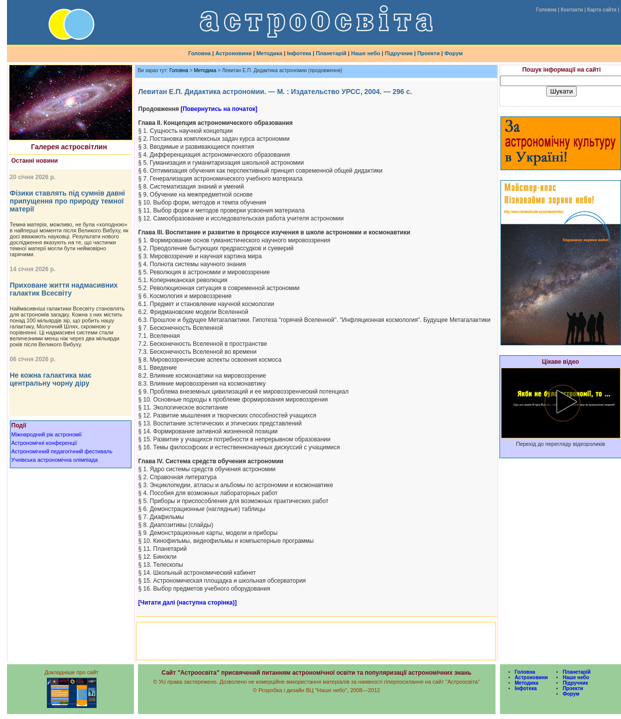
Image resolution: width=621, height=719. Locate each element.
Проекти (428, 53)
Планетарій (331, 53)
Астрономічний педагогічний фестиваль (62, 451)
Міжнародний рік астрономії (46, 434)
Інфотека (299, 53)
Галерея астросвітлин (69, 147)
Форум (453, 53)
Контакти (572, 9)
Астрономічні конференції (44, 443)
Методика (269, 53)
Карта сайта (602, 9)
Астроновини (233, 53)
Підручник (399, 53)
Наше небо (365, 53)
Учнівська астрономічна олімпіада (54, 460)
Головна (546, 9)
